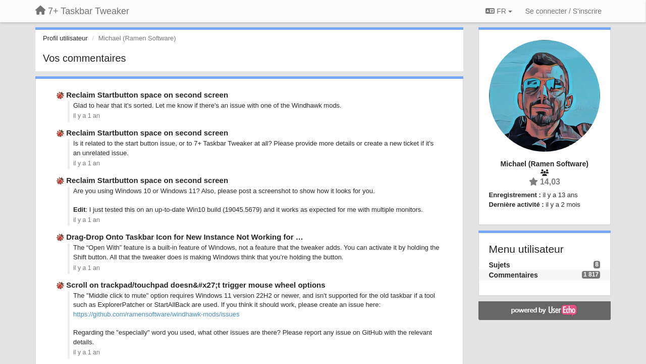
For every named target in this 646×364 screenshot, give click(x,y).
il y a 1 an (86, 115)
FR (499, 11)
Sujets (499, 265)
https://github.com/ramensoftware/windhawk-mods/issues (156, 314)
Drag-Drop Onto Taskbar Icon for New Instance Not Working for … (184, 237)
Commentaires (513, 275)
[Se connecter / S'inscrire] (563, 11)
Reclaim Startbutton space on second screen (147, 94)
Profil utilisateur (65, 38)
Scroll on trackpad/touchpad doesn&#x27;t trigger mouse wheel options (195, 285)
